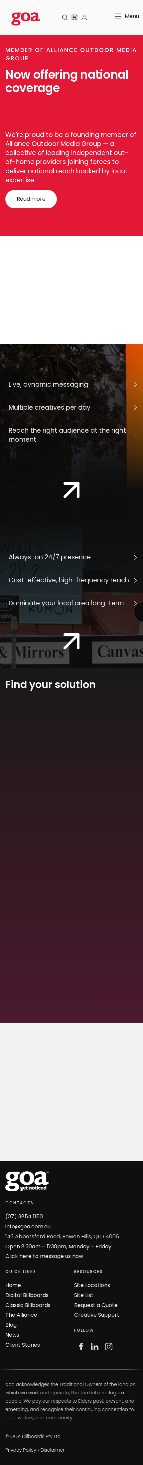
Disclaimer (53, 1450)
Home (13, 1285)
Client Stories (22, 1345)
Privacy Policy (20, 1450)
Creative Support (96, 1315)
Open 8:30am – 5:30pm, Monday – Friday (58, 1246)
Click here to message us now (44, 1256)
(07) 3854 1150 (24, 1216)
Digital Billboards (27, 1295)
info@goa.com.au (28, 1226)
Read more (19, 194)
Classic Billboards (28, 1305)
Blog (11, 1325)
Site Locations (92, 1285)
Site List (83, 1295)
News (12, 1335)
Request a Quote (96, 1305)
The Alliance (21, 1315)
